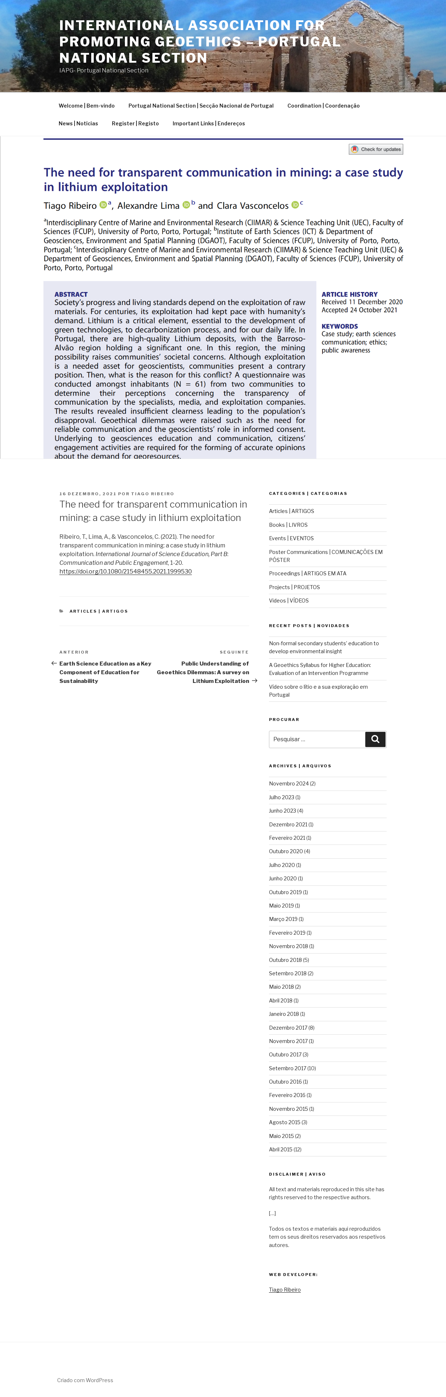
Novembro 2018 (288, 946)
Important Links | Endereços (209, 123)
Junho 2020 (283, 878)
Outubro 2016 (285, 1082)
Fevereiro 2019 (287, 933)
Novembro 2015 (288, 1109)
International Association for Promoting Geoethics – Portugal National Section (200, 41)
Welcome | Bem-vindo (87, 106)
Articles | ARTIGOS (99, 611)
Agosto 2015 (284, 1122)
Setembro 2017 (287, 1068)
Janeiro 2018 (284, 1014)
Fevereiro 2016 (287, 1095)
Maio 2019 (281, 905)
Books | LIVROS (288, 525)
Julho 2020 (282, 865)
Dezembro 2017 (288, 1028)
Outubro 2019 (285, 892)
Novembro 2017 (288, 1041)
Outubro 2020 (286, 851)
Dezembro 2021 (288, 824)
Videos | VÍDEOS (289, 600)
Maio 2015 (281, 1136)
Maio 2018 (281, 987)
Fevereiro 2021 (287, 838)
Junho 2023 (282, 811)
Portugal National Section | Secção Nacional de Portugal (201, 106)
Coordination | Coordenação (323, 106)
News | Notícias (78, 123)
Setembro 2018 (288, 973)
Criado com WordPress (85, 1380)
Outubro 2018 (285, 960)
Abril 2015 (281, 1149)
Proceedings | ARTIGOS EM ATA (307, 573)
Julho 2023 (281, 797)
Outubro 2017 (285, 1054)
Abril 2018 (281, 1000)
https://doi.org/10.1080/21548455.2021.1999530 (125, 571)
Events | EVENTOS (291, 538)
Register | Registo (135, 123)
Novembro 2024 (289, 783)
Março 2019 (283, 919)
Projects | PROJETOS (294, 587)
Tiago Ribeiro (152, 493)
